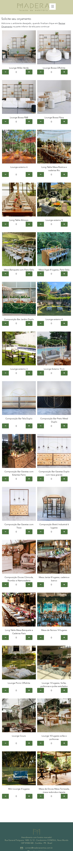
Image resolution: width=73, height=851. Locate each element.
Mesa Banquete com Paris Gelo (19, 269)
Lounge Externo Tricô (54, 369)
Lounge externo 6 (18, 167)
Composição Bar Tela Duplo (18, 418)
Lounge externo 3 (18, 369)
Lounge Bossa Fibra (54, 117)
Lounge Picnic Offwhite (19, 683)
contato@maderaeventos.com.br (39, 848)
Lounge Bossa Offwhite (54, 68)
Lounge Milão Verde (19, 68)
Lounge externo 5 (54, 220)
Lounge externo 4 (54, 319)
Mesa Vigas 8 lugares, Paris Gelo (54, 269)
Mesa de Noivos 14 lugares (54, 630)
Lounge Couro (19, 736)
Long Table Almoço (18, 220)
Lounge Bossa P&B (19, 117)
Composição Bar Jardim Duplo (19, 319)
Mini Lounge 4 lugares (19, 789)
